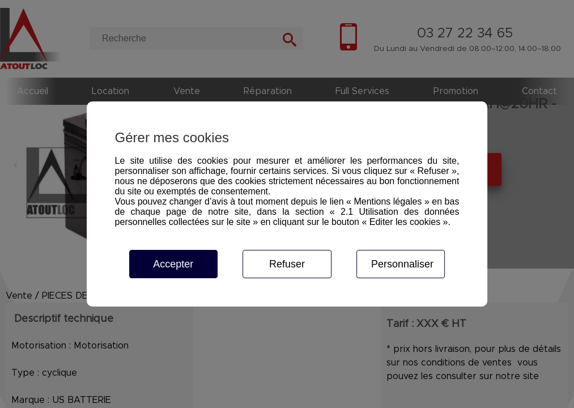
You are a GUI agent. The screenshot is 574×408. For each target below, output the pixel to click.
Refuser (287, 264)
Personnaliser (402, 264)
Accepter (173, 264)
